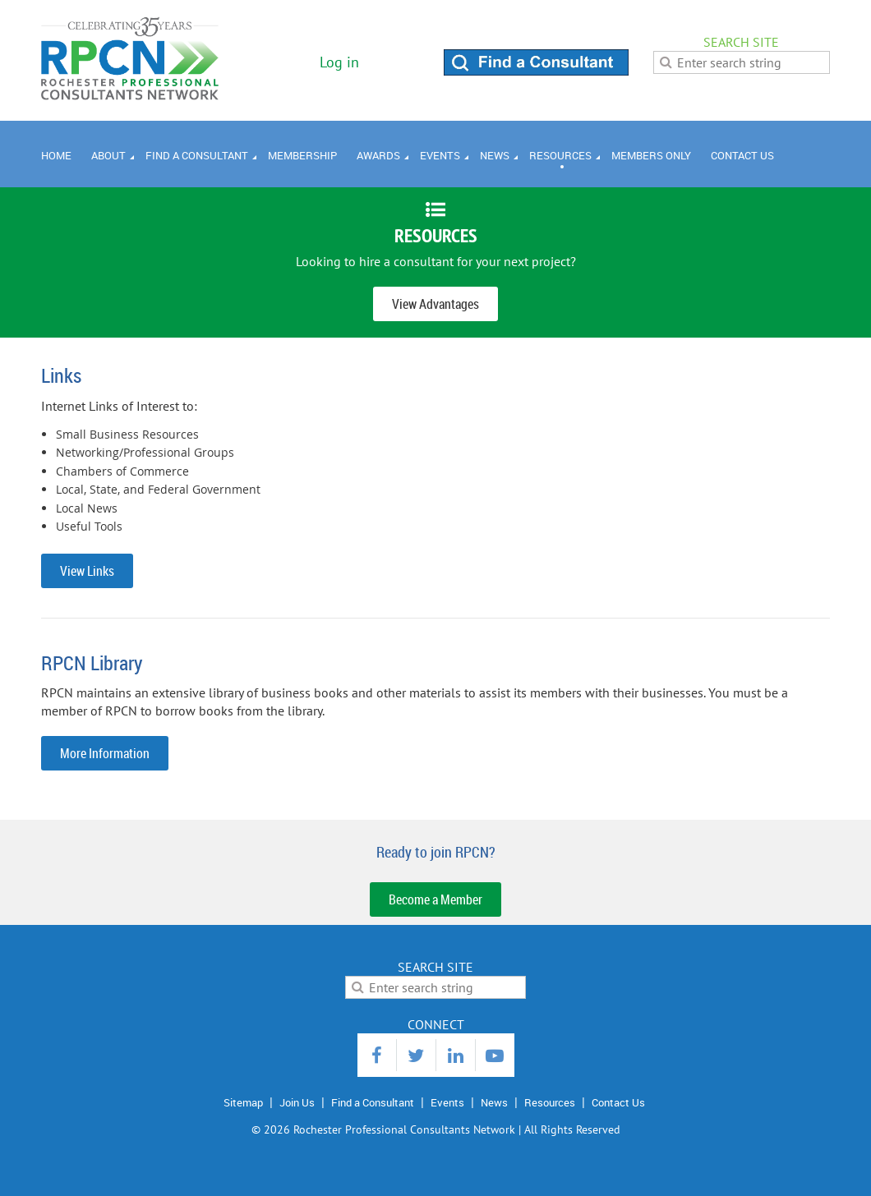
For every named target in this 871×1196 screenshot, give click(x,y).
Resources (549, 1102)
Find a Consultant (372, 1102)
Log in (339, 62)
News (494, 1102)
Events (447, 1102)
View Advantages (435, 304)
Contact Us (618, 1102)
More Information (105, 753)
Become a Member (435, 899)
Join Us (297, 1102)
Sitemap (243, 1102)
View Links (87, 571)
